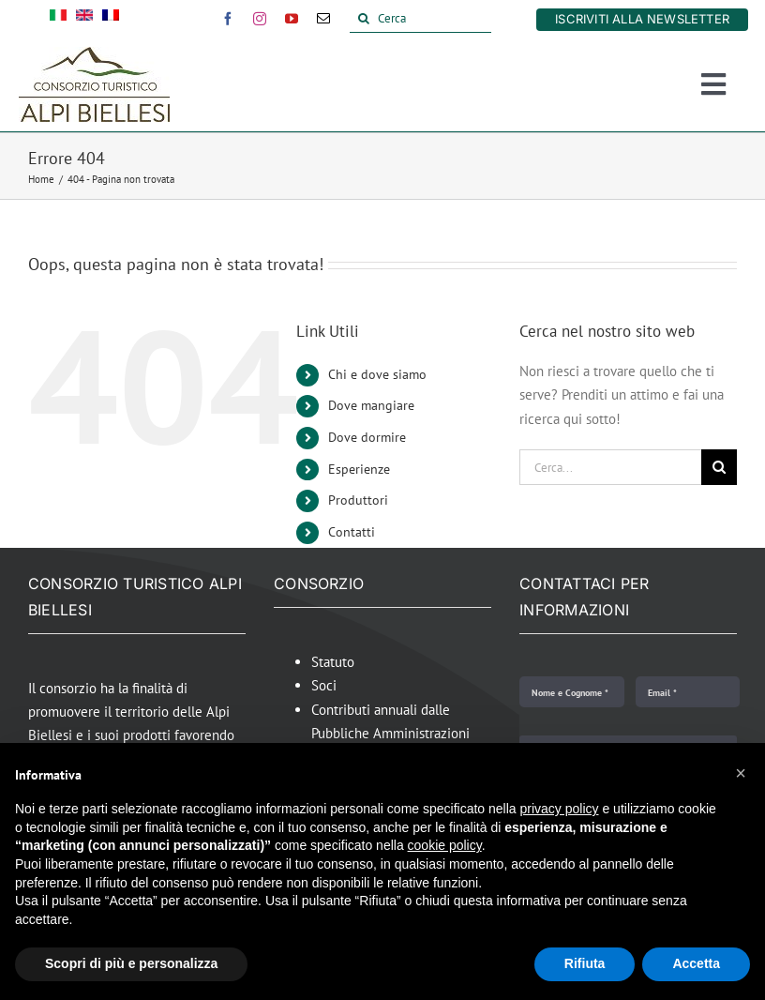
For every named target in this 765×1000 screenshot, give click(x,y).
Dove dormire (367, 437)
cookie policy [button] (445, 845)
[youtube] (291, 18)
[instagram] (259, 18)
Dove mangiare (371, 405)
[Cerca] (420, 19)
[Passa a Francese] (111, 19)
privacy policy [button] (559, 808)
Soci (324, 685)
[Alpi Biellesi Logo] (94, 54)
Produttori (358, 500)
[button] (741, 773)
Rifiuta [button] (585, 963)
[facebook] (227, 18)
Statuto (332, 662)
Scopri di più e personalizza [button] (131, 963)
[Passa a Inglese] (84, 19)
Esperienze (359, 469)
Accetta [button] (696, 963)
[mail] (323, 18)
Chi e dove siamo (377, 374)
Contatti (351, 531)
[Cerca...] (610, 467)
